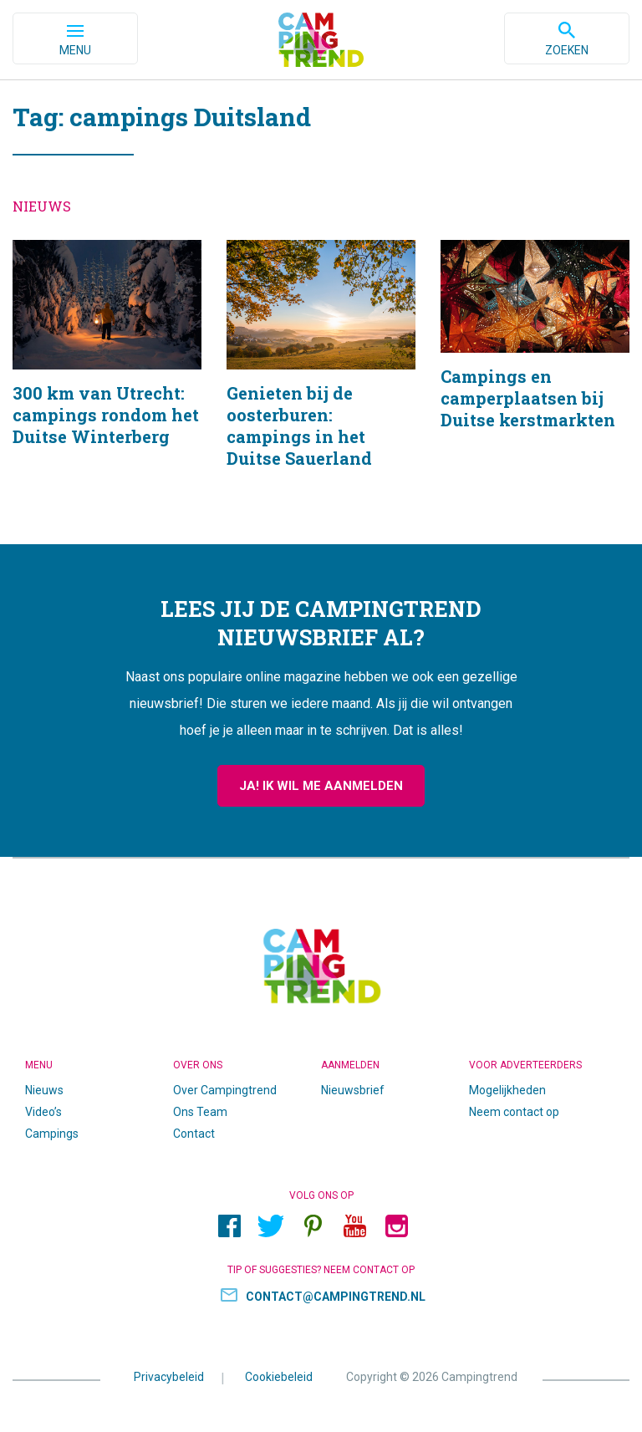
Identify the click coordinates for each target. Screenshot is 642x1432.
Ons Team (200, 1112)
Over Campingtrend (225, 1090)
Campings (52, 1133)
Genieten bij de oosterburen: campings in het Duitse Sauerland (321, 375)
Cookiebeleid (279, 1377)
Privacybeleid (169, 1377)
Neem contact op (514, 1112)
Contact (194, 1133)
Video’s (43, 1112)
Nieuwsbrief (353, 1090)
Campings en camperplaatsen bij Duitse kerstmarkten (535, 375)
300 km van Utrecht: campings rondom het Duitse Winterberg (107, 375)
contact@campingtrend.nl (335, 1296)
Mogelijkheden (507, 1090)
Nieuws (44, 1090)
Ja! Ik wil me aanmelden (321, 785)
